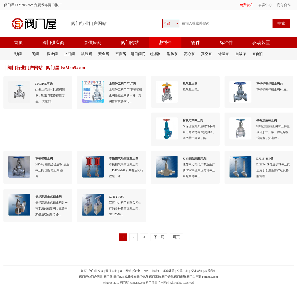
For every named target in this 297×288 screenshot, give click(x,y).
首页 (18, 42)
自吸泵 (240, 54)
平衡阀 (120, 54)
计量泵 (223, 54)
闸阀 (35, 54)
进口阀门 (138, 54)
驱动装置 (261, 42)
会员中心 (265, 5)
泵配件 (257, 54)
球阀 (18, 54)
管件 (195, 42)
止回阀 (69, 54)
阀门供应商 (53, 42)
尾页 (176, 237)
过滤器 (155, 54)
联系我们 (210, 271)
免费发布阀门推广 (47, 5)
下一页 (159, 237)
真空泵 (206, 54)
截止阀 (52, 54)
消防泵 (172, 54)
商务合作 (284, 5)
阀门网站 (130, 42)
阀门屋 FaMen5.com (19, 5)
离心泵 (189, 54)
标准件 (226, 42)
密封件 (165, 42)
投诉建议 (196, 271)
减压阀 (86, 54)
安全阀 (103, 54)
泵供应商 (93, 42)
